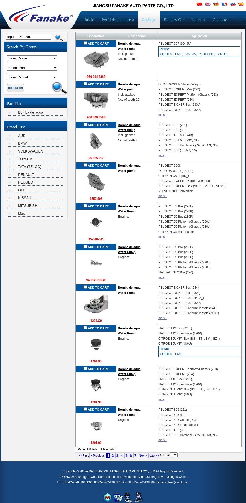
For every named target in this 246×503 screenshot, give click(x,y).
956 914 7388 (96, 77)
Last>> (154, 456)
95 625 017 (96, 158)
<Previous (98, 456)
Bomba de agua (30, 112)
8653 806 (96, 199)
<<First (84, 456)
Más (21, 213)
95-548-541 (96, 239)
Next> (143, 456)
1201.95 (96, 361)
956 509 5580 (96, 117)
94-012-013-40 (96, 280)
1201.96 (96, 402)
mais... (162, 115)
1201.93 (96, 443)
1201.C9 (96, 321)
